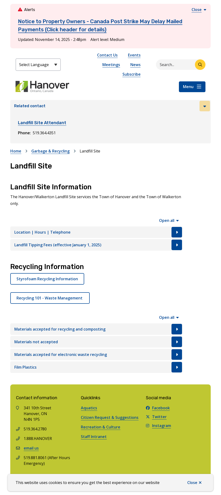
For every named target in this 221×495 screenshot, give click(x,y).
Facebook (158, 408)
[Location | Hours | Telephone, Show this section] (96, 232)
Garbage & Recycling (50, 151)
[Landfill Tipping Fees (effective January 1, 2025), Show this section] (96, 245)
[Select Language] (38, 64)
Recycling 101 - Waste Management (50, 298)
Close (192, 482)
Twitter (156, 416)
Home (15, 151)
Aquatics (89, 408)
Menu (188, 86)
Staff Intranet (94, 436)
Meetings (111, 64)
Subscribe (131, 74)
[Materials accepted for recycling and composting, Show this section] (96, 329)
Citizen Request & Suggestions (109, 417)
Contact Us (107, 55)
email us (31, 448)
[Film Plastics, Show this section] (96, 367)
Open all (166, 220)
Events (134, 55)
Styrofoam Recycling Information (47, 278)
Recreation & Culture (100, 427)
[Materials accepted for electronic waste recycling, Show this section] (96, 354)
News (135, 64)
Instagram (158, 425)
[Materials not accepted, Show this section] (96, 342)
